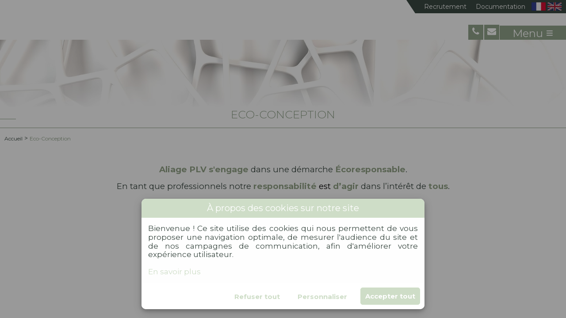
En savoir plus (174, 271)
